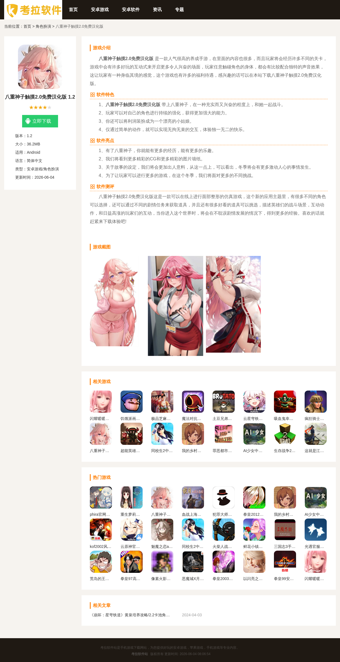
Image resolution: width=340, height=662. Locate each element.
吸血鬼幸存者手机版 (285, 418)
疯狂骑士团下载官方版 (316, 418)
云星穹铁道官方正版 (254, 418)
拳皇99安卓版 (285, 578)
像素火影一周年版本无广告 (162, 578)
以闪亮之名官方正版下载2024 (254, 578)
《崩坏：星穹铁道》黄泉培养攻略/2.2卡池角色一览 (131, 615)
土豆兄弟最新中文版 (224, 418)
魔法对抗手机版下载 (193, 418)
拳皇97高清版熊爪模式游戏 (132, 578)
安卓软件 (131, 9)
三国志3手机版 (285, 546)
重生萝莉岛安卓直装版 (132, 514)
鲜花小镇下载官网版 (254, 546)
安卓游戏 (100, 9)
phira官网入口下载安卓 (101, 514)
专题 (179, 9)
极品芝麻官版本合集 (162, 418)
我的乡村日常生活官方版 (193, 450)
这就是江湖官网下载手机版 (316, 450)
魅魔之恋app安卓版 (162, 546)
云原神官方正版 (132, 546)
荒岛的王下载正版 (101, 578)
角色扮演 (43, 26)
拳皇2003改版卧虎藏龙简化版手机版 (224, 578)
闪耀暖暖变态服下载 (101, 418)
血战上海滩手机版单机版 (193, 514)
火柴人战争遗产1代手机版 (224, 546)
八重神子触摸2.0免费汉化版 (101, 450)
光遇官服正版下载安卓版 (316, 546)
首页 (73, 9)
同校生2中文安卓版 (162, 450)
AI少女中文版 (254, 450)
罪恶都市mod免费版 (224, 450)
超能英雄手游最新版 (132, 450)
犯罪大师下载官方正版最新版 (224, 514)
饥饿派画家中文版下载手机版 (132, 418)
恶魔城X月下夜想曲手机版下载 (193, 578)
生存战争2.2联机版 (285, 450)
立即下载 (38, 121)
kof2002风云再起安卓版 (101, 546)
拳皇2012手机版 (254, 514)
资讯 (157, 9)
